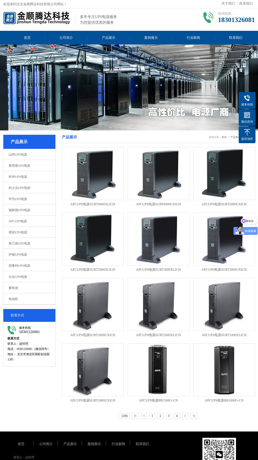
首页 (27, 37)
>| (194, 415)
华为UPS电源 (18, 199)
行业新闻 (193, 37)
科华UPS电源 (18, 176)
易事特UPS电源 (19, 265)
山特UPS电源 (18, 154)
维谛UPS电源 (18, 232)
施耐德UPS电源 (19, 210)
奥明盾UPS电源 (19, 165)
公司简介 (66, 37)
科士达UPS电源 (19, 188)
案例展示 (151, 37)
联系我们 (246, 3)
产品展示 (108, 37)
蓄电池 (13, 288)
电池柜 (13, 299)
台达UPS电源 (18, 276)
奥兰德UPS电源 (19, 243)
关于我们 (228, 3)
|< (135, 415)
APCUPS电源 (18, 221)
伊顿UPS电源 (18, 254)
